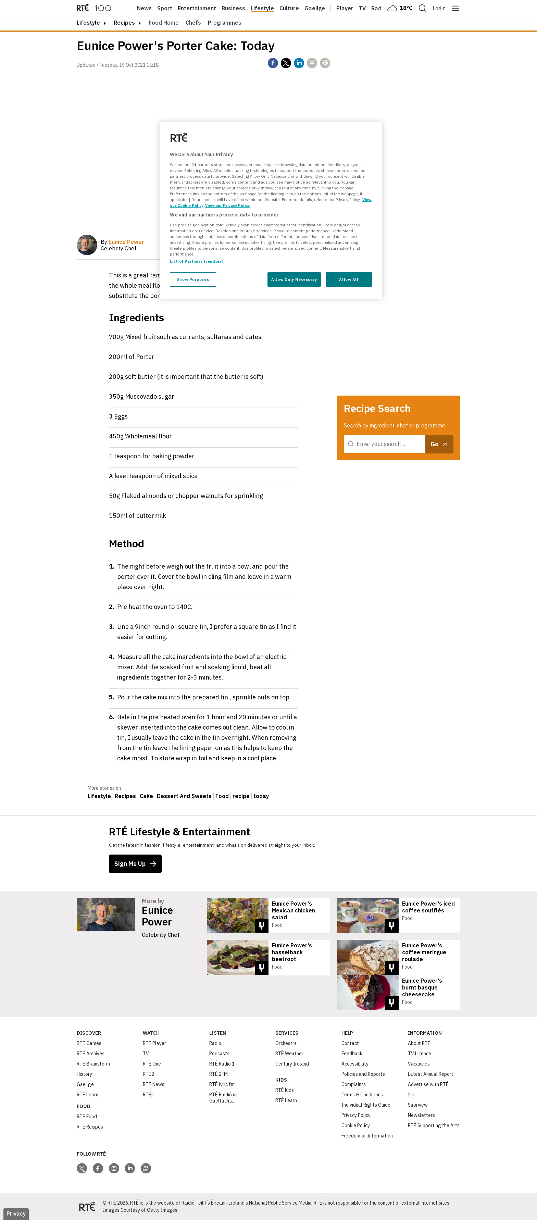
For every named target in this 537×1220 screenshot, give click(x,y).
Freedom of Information (367, 1135)
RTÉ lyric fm (222, 1084)
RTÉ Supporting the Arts (434, 1125)
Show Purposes (193, 279)
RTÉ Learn (87, 1094)
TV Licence (419, 1053)
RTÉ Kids (284, 1090)
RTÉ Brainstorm (93, 1063)
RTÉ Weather (289, 1053)
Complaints (353, 1084)
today (261, 796)
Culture (289, 8)
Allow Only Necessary (294, 279)
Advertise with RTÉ (428, 1084)
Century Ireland (292, 1063)
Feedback (351, 1053)
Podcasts (219, 1053)
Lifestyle (262, 8)
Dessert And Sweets (184, 796)
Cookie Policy (355, 1125)
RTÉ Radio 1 (222, 1063)
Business (233, 8)
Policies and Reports (363, 1074)
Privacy (16, 1213)
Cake (146, 796)
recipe (241, 796)
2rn (411, 1094)
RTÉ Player (154, 1043)
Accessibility (355, 1063)
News (144, 8)
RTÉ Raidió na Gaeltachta (223, 1097)
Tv (362, 8)
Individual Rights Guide (365, 1104)
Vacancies (419, 1063)
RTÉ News (153, 1084)
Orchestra (286, 1043)
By (122, 241)
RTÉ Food (87, 1116)
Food (222, 796)
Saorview (418, 1104)
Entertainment (197, 8)
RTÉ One (152, 1063)
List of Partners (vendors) (196, 261)
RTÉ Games (89, 1043)
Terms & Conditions (362, 1094)
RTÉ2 (148, 1074)
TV (146, 1053)
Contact (350, 1043)
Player (344, 8)
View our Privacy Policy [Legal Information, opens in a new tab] (227, 205)
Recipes (124, 22)
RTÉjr (148, 1094)
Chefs (193, 22)
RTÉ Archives (90, 1053)
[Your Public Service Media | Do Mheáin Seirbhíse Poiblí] (87, 1206)
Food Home (164, 22)
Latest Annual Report (430, 1074)
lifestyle (88, 22)
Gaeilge (314, 8)
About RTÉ (419, 1043)
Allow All (348, 279)
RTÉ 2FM (218, 1074)
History (84, 1074)
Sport (164, 8)
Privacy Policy (356, 1115)
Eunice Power (157, 916)
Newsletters (421, 1115)
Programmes (224, 22)
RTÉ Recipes (90, 1126)
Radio (378, 8)
